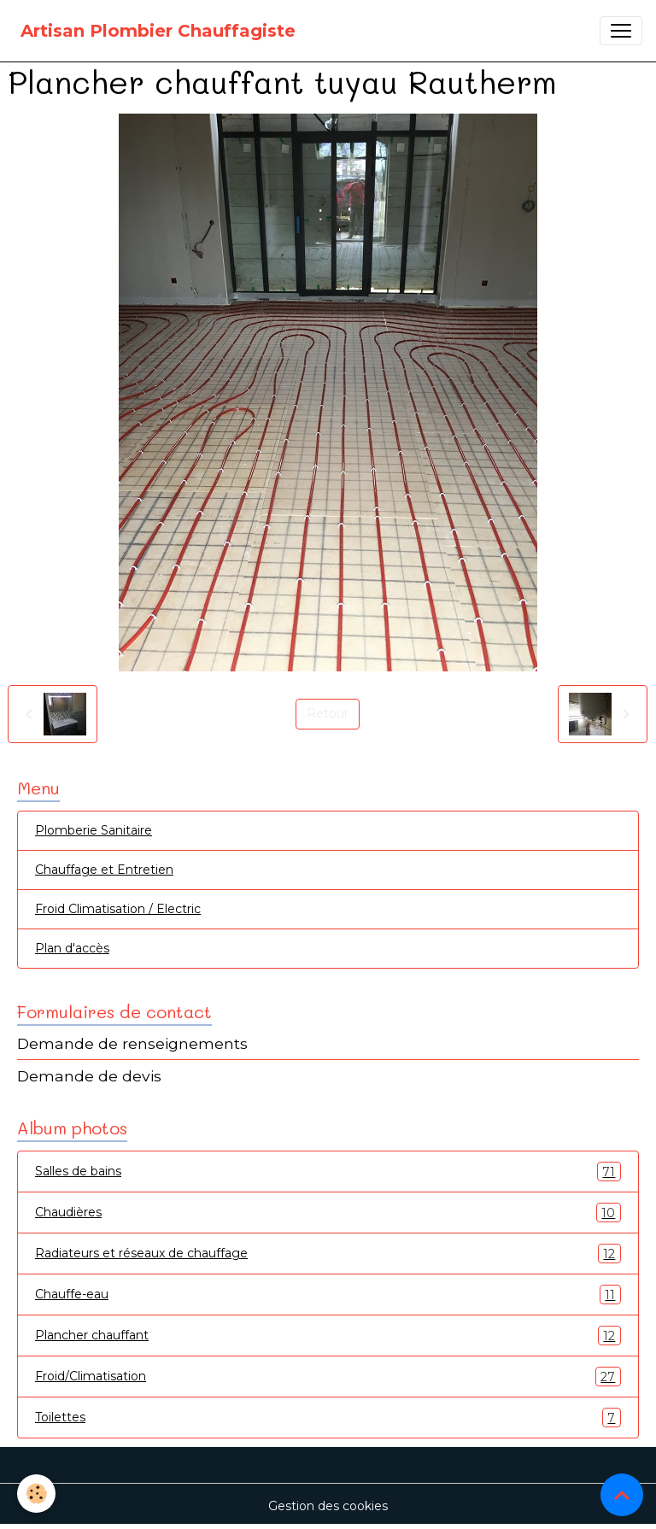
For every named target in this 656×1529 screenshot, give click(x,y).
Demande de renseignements (132, 1043)
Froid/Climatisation (328, 1376)
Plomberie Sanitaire (93, 830)
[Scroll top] (621, 1494)
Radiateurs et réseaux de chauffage (328, 1253)
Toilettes (328, 1417)
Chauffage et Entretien (104, 869)
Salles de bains (328, 1171)
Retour (327, 713)
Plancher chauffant (328, 1335)
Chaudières (328, 1212)
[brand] (158, 31)
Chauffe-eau (328, 1294)
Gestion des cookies (328, 1506)
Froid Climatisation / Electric (118, 909)
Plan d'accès (72, 948)
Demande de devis (89, 1076)
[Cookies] (36, 1493)
